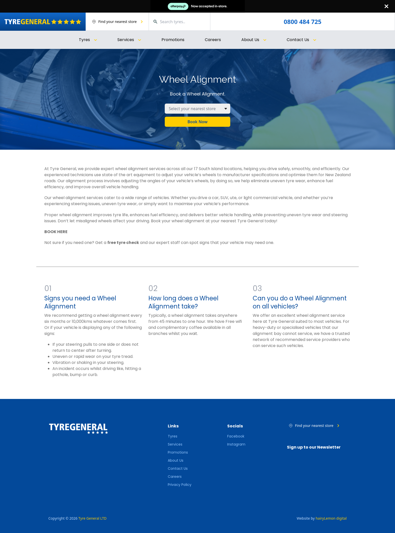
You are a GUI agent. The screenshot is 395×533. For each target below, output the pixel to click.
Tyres (172, 436)
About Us (175, 460)
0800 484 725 (302, 22)
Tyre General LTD (92, 518)
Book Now (197, 121)
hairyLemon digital (331, 518)
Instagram (236, 444)
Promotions (172, 40)
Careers (213, 40)
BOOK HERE (56, 232)
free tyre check (123, 242)
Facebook (235, 436)
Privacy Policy (179, 484)
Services (175, 444)
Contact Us (178, 468)
